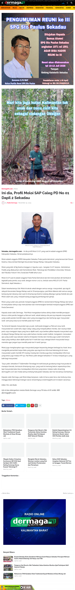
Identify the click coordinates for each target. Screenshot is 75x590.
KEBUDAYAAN (5, 8)
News (16, 188)
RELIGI (15, 8)
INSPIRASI (30, 8)
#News (8, 400)
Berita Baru (6, 493)
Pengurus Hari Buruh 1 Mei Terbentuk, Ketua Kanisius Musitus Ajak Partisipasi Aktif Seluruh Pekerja (37, 433)
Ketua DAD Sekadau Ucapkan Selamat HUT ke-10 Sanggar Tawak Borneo (62, 461)
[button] (2, 3)
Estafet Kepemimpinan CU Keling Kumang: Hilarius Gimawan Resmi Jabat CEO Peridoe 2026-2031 (62, 433)
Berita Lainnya (67, 493)
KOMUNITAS (59, 8)
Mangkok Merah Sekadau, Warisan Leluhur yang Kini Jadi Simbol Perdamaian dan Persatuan (37, 462)
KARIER (68, 8)
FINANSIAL (49, 8)
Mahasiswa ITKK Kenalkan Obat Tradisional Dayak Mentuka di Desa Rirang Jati (12, 433)
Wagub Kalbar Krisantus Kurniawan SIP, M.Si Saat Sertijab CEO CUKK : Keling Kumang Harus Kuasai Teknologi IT (12, 463)
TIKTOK (21, 8)
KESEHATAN (40, 8)
